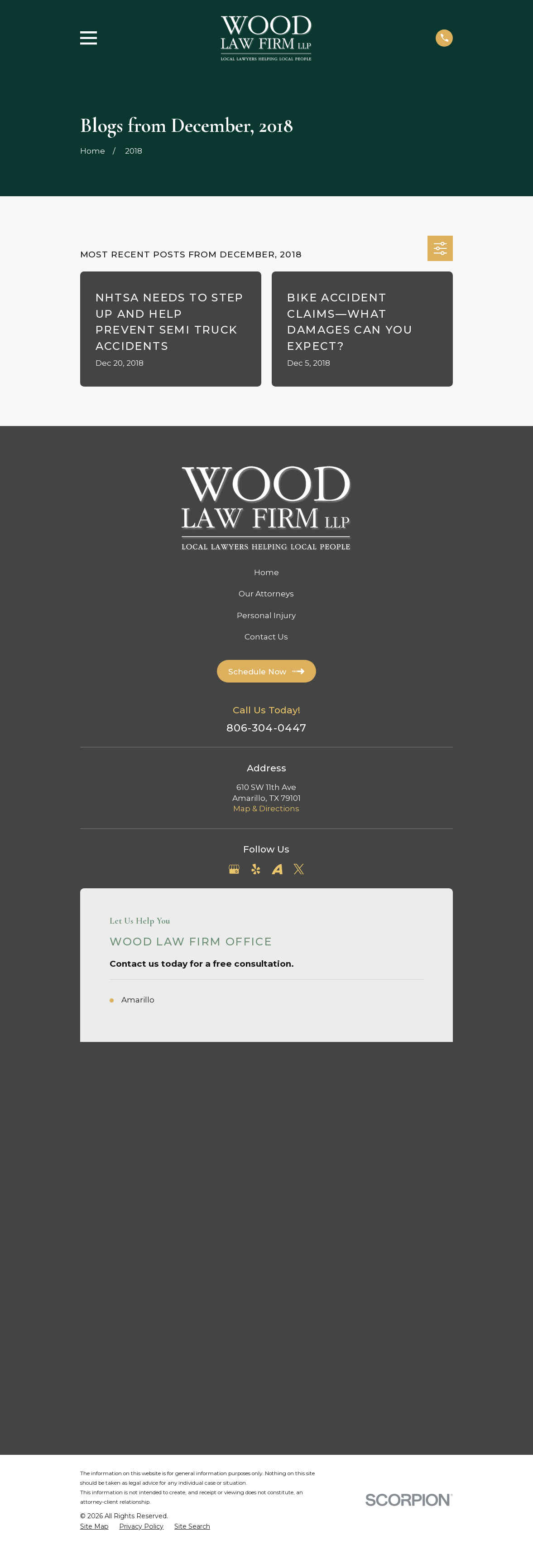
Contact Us (266, 636)
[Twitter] (298, 869)
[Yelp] (255, 869)
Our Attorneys (266, 593)
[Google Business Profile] (234, 869)
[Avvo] (277, 869)
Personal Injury (266, 615)
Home (266, 572)
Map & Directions (266, 808)
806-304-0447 (266, 728)
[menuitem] (94, 1153)
